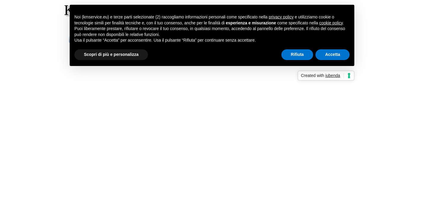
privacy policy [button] (281, 17)
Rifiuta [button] (297, 54)
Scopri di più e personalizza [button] (111, 54)
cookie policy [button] (331, 23)
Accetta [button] (332, 54)
